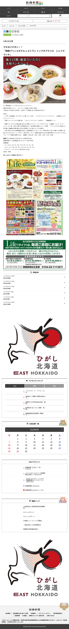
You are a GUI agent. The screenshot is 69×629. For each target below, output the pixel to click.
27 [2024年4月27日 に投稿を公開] (60, 448)
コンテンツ (8, 15)
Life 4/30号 (8, 277)
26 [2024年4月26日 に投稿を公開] (51, 448)
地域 (9, 12)
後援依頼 (17, 615)
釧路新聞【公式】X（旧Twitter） (31, 468)
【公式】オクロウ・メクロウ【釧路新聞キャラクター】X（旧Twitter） (33, 480)
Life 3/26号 (8, 303)
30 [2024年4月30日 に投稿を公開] (26, 451)
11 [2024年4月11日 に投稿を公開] (43, 441)
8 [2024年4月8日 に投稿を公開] (17, 441)
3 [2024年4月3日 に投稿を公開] (34, 438)
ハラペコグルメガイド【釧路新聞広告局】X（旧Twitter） (34, 474)
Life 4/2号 (8, 298)
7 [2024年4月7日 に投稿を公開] (9, 441)
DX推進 (24, 615)
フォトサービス (60, 12)
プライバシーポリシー (44, 613)
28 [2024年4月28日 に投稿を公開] (9, 451)
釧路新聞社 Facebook (31, 486)
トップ (8, 8)
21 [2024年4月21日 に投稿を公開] (9, 448)
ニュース (26, 8)
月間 (54, 386)
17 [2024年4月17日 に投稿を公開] (34, 444)
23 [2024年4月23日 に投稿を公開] (26, 448)
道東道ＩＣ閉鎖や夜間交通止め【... (35, 397)
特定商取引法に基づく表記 (20, 613)
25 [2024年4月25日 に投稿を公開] (43, 448)
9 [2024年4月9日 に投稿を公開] (26, 441)
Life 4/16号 (8, 287)
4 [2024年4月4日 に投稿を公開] (42, 438)
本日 (14, 386)
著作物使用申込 (57, 613)
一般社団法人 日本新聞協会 (32, 525)
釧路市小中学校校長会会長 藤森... (35, 403)
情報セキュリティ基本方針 (36, 615)
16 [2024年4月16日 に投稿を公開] (26, 444)
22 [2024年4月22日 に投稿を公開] (18, 448)
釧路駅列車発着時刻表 (30, 529)
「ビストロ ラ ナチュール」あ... (35, 391)
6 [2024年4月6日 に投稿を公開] (59, 438)
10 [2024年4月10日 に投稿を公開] (34, 441)
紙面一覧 (43, 12)
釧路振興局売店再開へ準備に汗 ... (34, 414)
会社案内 (8, 613)
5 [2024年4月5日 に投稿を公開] (51, 438)
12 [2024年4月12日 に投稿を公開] (51, 441)
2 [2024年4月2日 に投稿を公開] (26, 438)
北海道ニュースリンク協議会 (32, 520)
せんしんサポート (29, 516)
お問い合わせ (50, 615)
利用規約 (33, 613)
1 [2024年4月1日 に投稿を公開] (17, 438)
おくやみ (60, 8)
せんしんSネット (28, 512)
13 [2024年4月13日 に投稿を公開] (60, 441)
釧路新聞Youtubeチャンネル (33, 490)
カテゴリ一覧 (26, 12)
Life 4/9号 (8, 293)
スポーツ (43, 8)
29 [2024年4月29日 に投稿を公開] (18, 451)
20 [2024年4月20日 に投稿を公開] (60, 444)
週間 (34, 386)
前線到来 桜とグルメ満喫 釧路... (34, 408)
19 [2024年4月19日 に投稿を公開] (51, 444)
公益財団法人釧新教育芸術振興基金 (34, 507)
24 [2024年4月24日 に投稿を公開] (34, 448)
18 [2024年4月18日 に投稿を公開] (43, 444)
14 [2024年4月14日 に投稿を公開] (9, 444)
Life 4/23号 (8, 282)
